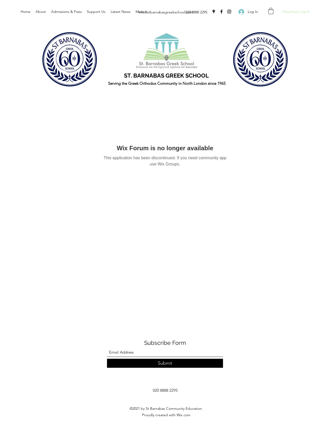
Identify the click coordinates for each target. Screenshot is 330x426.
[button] (271, 11)
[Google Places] (213, 11)
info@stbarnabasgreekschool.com (165, 12)
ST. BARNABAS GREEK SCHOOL (166, 75)
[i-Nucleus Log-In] (295, 11)
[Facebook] (221, 11)
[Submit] (165, 363)
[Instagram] (229, 11)
